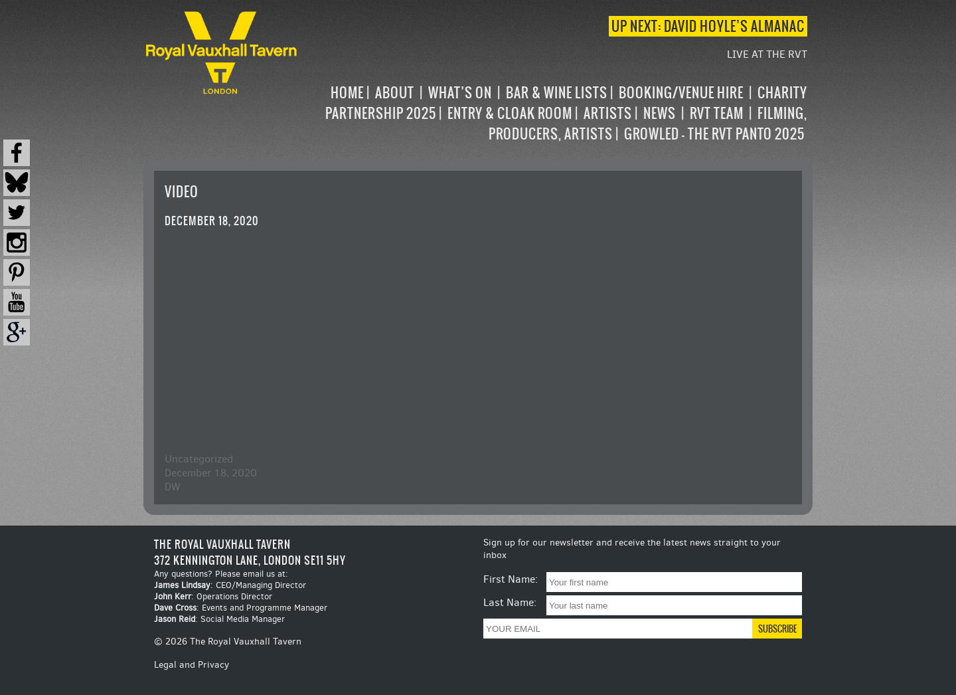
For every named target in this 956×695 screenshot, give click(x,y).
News (659, 113)
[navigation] (553, 113)
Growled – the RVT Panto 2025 (714, 134)
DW (173, 487)
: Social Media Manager (219, 619)
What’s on (460, 92)
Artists (608, 113)
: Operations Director (213, 596)
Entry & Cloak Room (509, 113)
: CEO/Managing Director (230, 585)
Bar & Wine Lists (556, 92)
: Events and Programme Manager (240, 607)
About (394, 92)
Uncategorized (199, 459)
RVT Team (717, 113)
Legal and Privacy (191, 664)
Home (347, 92)
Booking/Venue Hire (681, 92)
